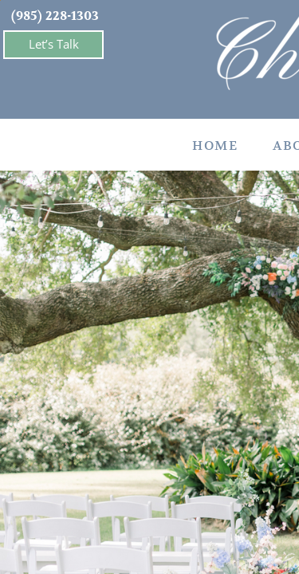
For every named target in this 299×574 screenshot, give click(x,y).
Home (215, 146)
